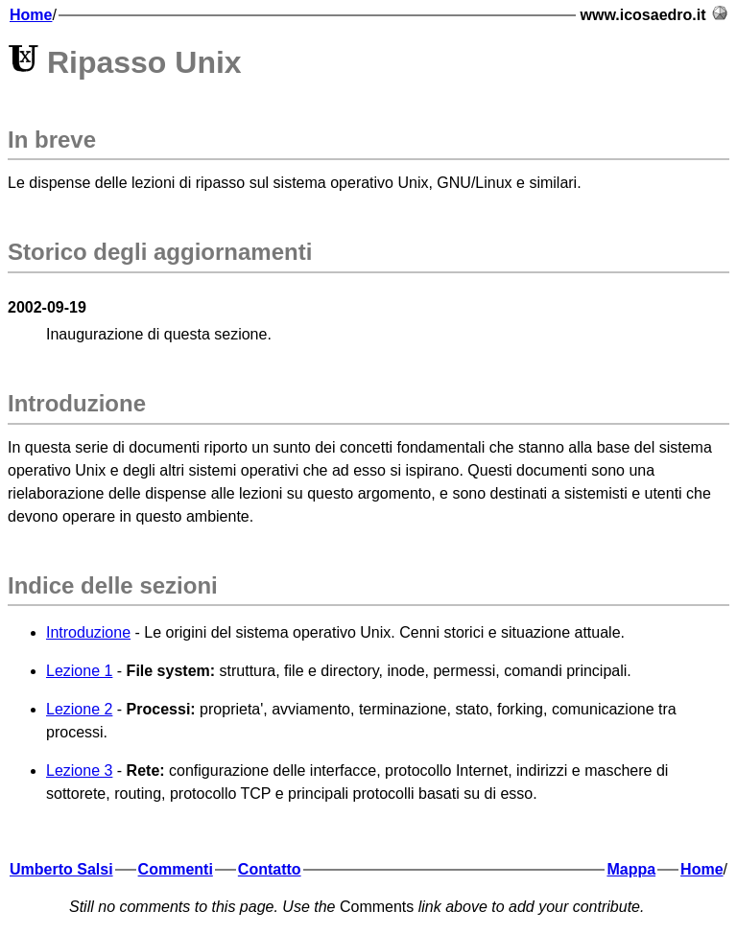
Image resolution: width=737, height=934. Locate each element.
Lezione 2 (79, 709)
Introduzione (88, 632)
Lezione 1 (79, 671)
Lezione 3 (79, 770)
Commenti (175, 869)
